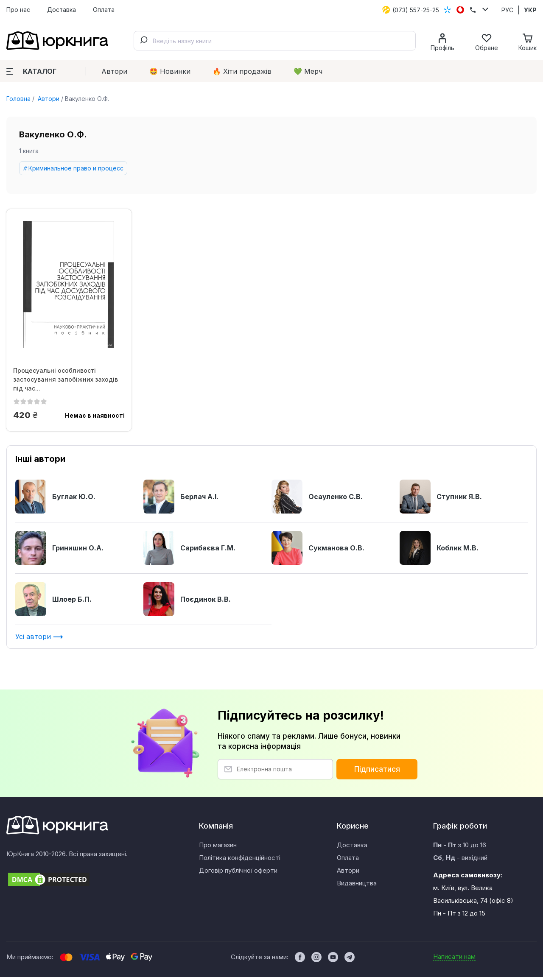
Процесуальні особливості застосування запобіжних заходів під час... (65, 379)
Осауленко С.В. (317, 497)
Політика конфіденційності (239, 858)
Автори (114, 71)
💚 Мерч (308, 71)
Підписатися (377, 769)
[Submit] (143, 40)
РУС (507, 10)
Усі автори (39, 636)
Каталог (31, 71)
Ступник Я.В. (441, 497)
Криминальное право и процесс (75, 168)
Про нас (18, 9)
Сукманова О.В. (318, 548)
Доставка (61, 9)
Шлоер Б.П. (53, 599)
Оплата (104, 9)
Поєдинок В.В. (187, 599)
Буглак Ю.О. (55, 497)
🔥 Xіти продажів (242, 71)
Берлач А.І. (180, 497)
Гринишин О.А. (59, 548)
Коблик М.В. (439, 548)
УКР (530, 10)
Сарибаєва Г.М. (189, 548)
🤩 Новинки (169, 71)
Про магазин (218, 845)
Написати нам (454, 956)
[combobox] (275, 40)
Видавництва (357, 883)
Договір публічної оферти (238, 870)
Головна (18, 98)
